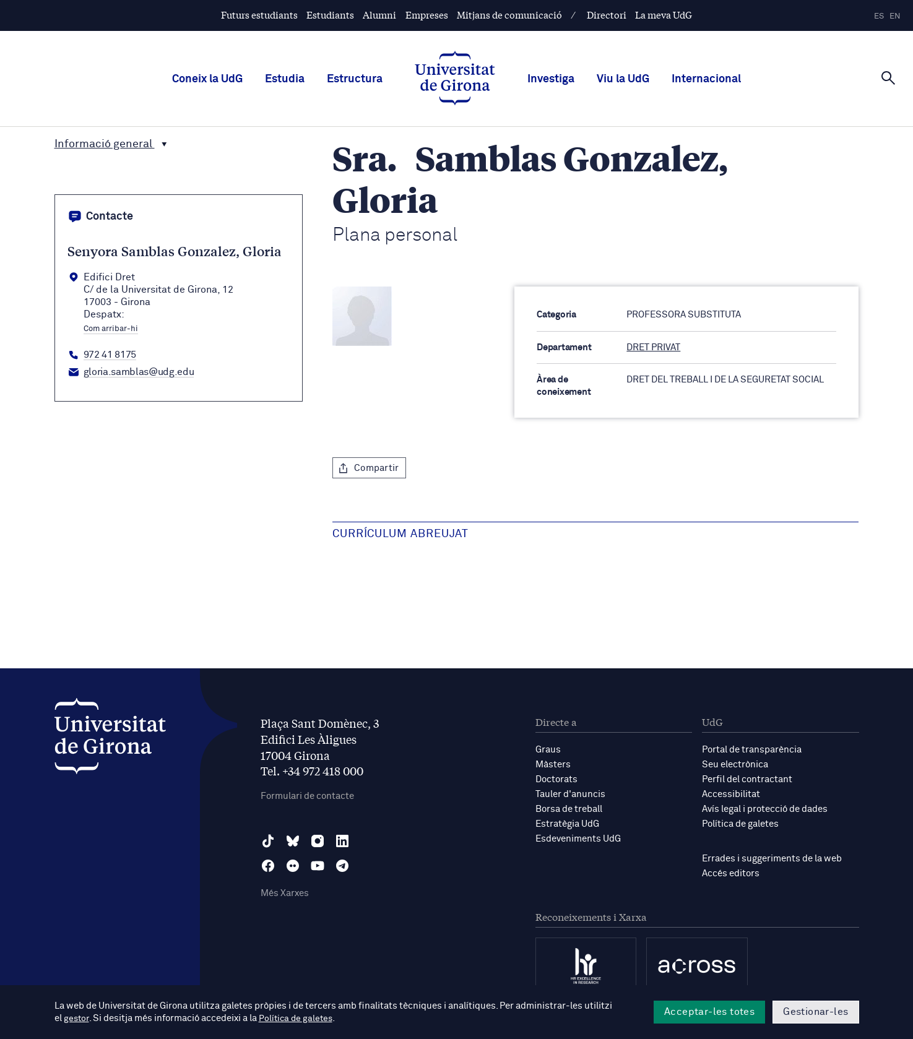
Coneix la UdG (207, 79)
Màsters (553, 764)
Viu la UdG (623, 79)
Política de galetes (740, 824)
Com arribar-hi (111, 329)
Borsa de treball (568, 809)
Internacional (706, 79)
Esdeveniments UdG (578, 838)
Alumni (379, 14)
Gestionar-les (815, 1012)
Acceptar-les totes (709, 1012)
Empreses (426, 14)
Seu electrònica (735, 764)
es (879, 16)
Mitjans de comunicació (509, 14)
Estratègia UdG (567, 824)
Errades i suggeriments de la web (772, 858)
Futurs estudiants (259, 14)
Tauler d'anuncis (570, 794)
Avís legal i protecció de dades (765, 809)
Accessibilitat (731, 794)
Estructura (355, 79)
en (895, 16)
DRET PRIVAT (653, 347)
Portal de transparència (752, 749)
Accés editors (730, 873)
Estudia (285, 79)
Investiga (550, 79)
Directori (606, 14)
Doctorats (556, 779)
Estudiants (330, 14)
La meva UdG (663, 14)
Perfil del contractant (747, 779)
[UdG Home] (455, 79)
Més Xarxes (285, 893)
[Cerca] (888, 78)
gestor (77, 1018)
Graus (548, 749)
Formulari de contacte (307, 796)
